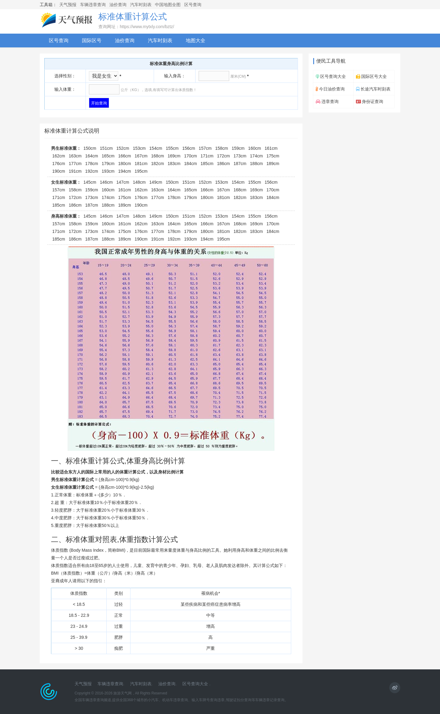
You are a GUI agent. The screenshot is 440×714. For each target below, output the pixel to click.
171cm (206, 155)
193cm (108, 171)
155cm (172, 148)
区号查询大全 (331, 76)
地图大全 (195, 40)
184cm (190, 163)
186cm (223, 163)
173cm (239, 155)
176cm (58, 163)
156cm (188, 148)
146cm (106, 182)
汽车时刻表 (141, 4)
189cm (272, 163)
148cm (139, 182)
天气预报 (67, 4)
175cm (272, 155)
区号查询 (192, 4)
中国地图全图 (168, 4)
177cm (75, 163)
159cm (238, 148)
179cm (108, 163)
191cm (75, 171)
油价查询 (118, 4)
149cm (155, 182)
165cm (108, 155)
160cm (254, 148)
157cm (205, 148)
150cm (89, 148)
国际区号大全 (371, 76)
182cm (157, 163)
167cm (141, 155)
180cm (124, 163)
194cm (124, 171)
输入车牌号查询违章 (208, 700)
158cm (221, 148)
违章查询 (327, 101)
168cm (157, 155)
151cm (106, 148)
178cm (91, 163)
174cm (256, 155)
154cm (155, 148)
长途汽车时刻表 (373, 88)
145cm (89, 182)
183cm (173, 163)
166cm (124, 155)
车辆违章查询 (93, 4)
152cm (122, 148)
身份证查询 (369, 101)
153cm (139, 148)
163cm (75, 155)
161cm (271, 148)
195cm (141, 171)
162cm (58, 155)
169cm (173, 155)
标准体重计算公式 (132, 16)
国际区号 (91, 40)
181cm (141, 163)
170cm (190, 155)
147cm (122, 182)
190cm (58, 171)
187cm (239, 163)
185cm (206, 163)
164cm (91, 155)
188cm (256, 163)
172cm (223, 155)
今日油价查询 (330, 88)
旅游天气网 (122, 693)
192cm (91, 171)
